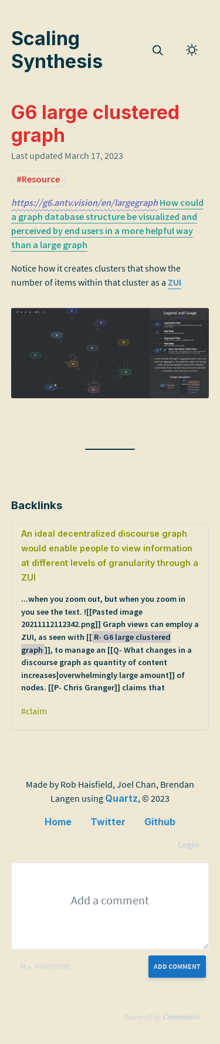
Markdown (46, 966)
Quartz (121, 798)
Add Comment (177, 966)
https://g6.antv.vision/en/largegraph (84, 202)
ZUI (174, 282)
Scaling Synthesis (57, 50)
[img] (158, 50)
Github (159, 822)
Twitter (108, 822)
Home (58, 822)
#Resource (38, 179)
